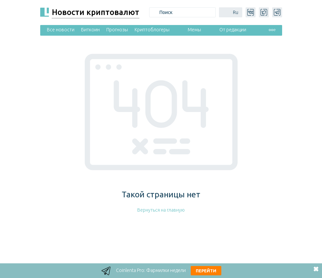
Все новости (60, 29)
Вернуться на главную (161, 210)
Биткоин (90, 29)
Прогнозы (117, 29)
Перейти (206, 270)
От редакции (232, 29)
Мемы (194, 29)
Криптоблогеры (152, 29)
